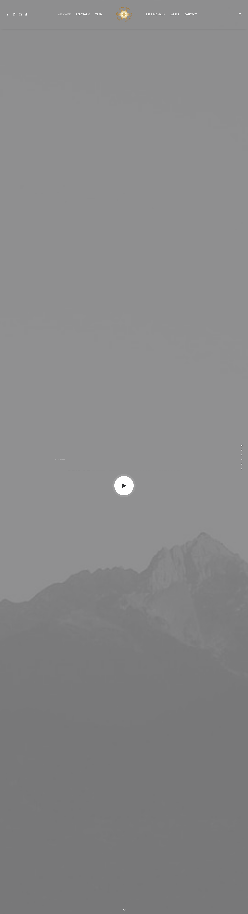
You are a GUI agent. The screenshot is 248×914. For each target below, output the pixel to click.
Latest (174, 14)
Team (98, 14)
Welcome (64, 14)
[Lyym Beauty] (124, 14)
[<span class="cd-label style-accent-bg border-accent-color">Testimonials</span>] (241, 459)
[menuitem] (8, 14)
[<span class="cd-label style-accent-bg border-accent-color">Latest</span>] (241, 464)
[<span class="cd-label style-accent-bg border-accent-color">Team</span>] (241, 455)
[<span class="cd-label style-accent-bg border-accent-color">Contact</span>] (241, 468)
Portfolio (83, 14)
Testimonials (155, 14)
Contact (190, 14)
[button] (8, 14)
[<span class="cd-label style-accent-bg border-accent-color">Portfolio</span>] (241, 450)
